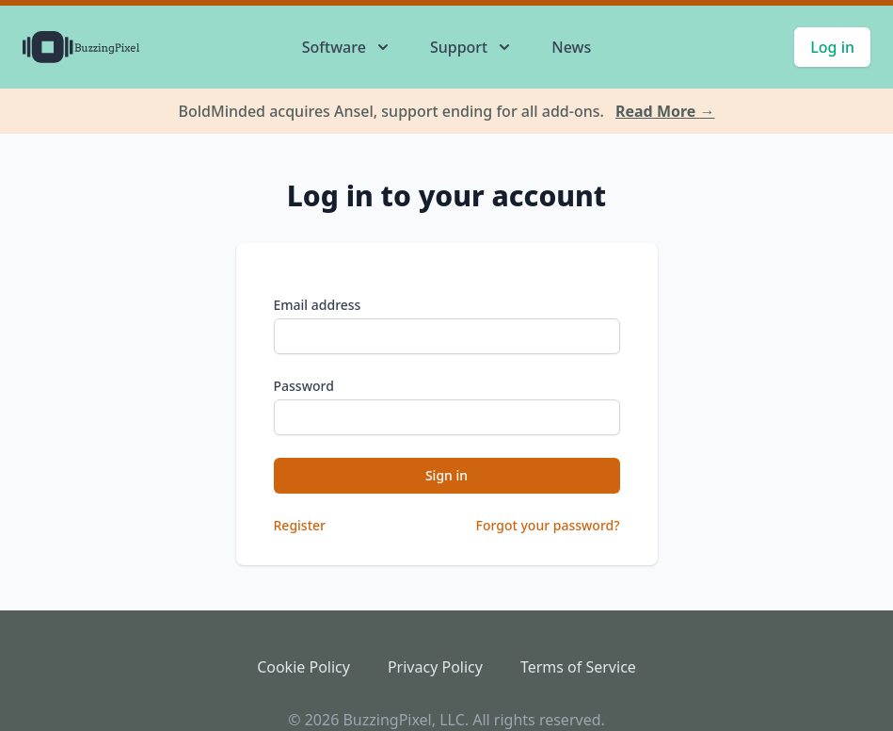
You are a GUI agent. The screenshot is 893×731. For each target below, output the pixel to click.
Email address (317, 305)
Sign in (446, 475)
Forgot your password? (548, 525)
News (571, 47)
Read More (665, 111)
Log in (832, 47)
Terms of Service (578, 667)
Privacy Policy (435, 667)
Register (300, 525)
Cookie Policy (303, 667)
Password (304, 386)
